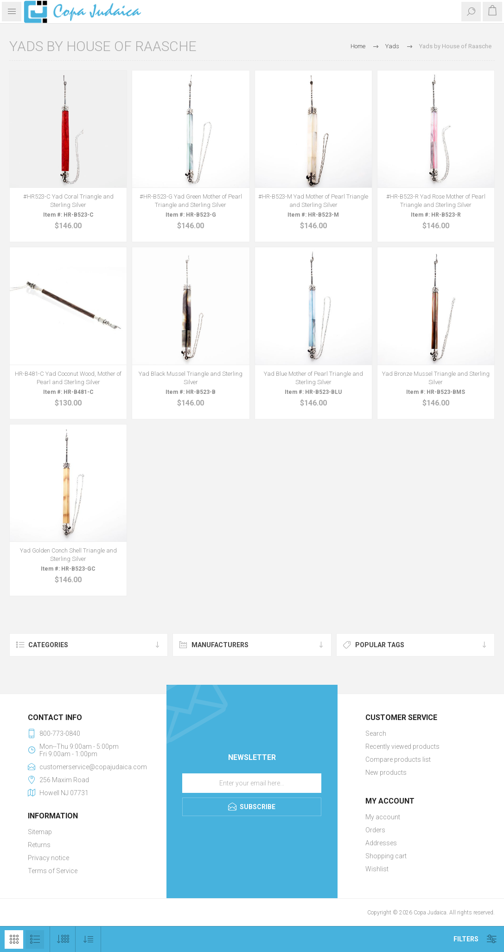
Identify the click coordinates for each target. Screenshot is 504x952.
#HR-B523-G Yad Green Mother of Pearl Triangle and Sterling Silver (191, 200)
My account (382, 817)
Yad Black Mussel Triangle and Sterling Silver (190, 378)
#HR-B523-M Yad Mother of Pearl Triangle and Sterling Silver (313, 200)
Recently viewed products (402, 746)
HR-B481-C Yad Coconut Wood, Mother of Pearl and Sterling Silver (68, 378)
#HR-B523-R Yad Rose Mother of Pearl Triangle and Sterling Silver (435, 200)
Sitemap (40, 832)
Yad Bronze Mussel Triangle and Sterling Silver (436, 378)
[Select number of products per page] (63, 939)
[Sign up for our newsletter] (251, 783)
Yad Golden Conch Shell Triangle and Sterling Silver (68, 554)
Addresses (381, 843)
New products (386, 772)
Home (358, 46)
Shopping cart (386, 856)
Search (375, 733)
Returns (39, 845)
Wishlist (377, 869)
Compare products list (398, 759)
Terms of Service (52, 871)
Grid (14, 939)
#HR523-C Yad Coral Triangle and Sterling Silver (68, 200)
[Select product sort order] (88, 939)
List (35, 939)
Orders (375, 830)
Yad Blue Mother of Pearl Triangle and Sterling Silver (313, 378)
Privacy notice (48, 858)
